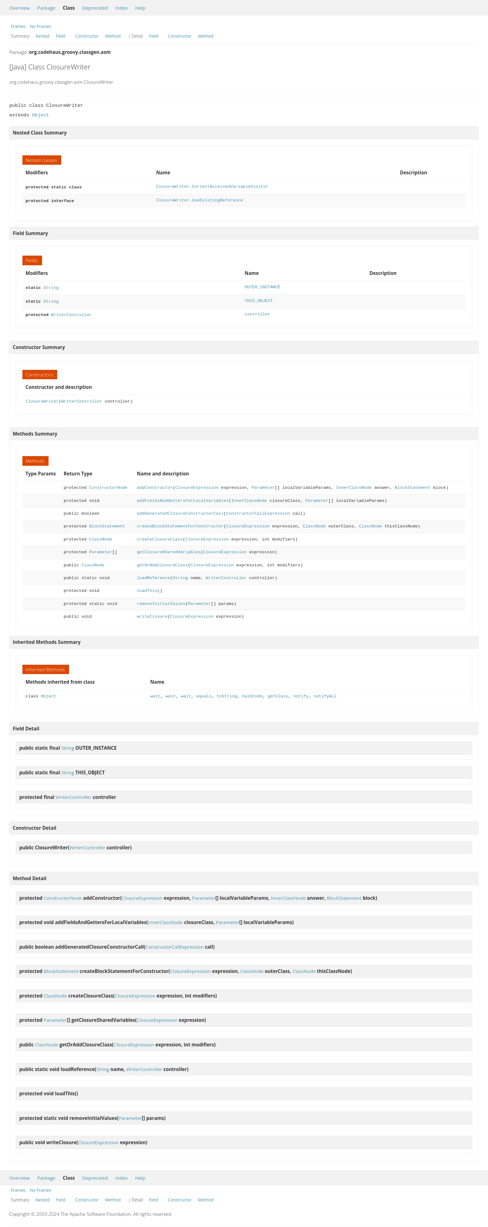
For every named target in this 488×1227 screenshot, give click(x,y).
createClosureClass (160, 536)
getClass (278, 693)
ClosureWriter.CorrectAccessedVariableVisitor (212, 187)
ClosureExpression (196, 485)
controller (257, 312)
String (51, 286)
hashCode (252, 693)
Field (60, 36)
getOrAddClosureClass (162, 562)
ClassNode (314, 523)
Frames (18, 26)
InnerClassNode (354, 485)
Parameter (263, 485)
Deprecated (95, 8)
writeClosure (152, 613)
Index (121, 8)
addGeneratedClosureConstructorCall (180, 510)
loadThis (147, 588)
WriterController (71, 312)
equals (203, 693)
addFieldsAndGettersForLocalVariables (183, 498)
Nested (42, 36)
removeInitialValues (161, 601)
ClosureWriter (42, 398)
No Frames (40, 26)
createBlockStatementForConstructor (180, 523)
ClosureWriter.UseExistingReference (199, 200)
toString (227, 693)
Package (46, 8)
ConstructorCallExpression (258, 510)
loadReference (153, 575)
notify (300, 693)
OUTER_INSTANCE (262, 286)
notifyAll (325, 693)
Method (113, 36)
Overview (19, 8)
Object (40, 115)
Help (140, 8)
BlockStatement (412, 485)
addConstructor (155, 485)
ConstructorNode (108, 485)
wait (155, 693)
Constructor (87, 36)
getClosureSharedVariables (169, 549)
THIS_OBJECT (259, 299)
